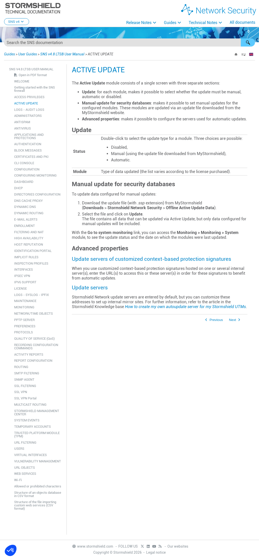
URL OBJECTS (24, 467)
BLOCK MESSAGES (28, 150)
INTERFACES (23, 269)
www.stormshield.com (92, 546)
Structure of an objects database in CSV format (37, 494)
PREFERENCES (24, 326)
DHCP (18, 188)
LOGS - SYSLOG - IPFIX (31, 295)
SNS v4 (16, 22)
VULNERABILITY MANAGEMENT (37, 461)
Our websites (177, 546)
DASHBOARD (23, 182)
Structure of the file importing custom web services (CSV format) (35, 505)
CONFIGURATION (26, 169)
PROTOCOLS (23, 332)
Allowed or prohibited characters (37, 486)
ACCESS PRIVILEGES (29, 97)
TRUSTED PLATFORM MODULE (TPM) (37, 434)
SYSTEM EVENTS (26, 420)
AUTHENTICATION (27, 144)
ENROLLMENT (24, 226)
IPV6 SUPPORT (25, 282)
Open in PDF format (33, 75)
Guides (170, 22)
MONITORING (24, 307)
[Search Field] (129, 42)
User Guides (27, 54)
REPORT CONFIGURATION (33, 360)
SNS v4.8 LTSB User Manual (62, 54)
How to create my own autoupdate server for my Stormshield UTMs (185, 306)
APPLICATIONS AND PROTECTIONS (29, 136)
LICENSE (20, 288)
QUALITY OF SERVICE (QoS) (34, 338)
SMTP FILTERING (26, 373)
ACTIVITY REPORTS (28, 354)
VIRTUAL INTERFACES (30, 455)
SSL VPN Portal (25, 398)
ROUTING (21, 367)
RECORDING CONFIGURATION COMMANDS (36, 346)
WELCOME (21, 81)
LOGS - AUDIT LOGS (29, 110)
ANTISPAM (22, 122)
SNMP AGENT (24, 379)
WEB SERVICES (25, 474)
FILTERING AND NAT (29, 232)
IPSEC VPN (22, 276)
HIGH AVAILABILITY (28, 238)
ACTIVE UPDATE (26, 103)
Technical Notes (203, 22)
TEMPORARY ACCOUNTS (32, 426)
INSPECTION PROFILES (31, 263)
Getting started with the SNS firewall (34, 89)
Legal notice (156, 552)
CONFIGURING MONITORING (35, 175)
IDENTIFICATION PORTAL (33, 251)
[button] (248, 42)
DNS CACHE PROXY (28, 201)
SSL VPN (20, 392)
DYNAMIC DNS (25, 207)
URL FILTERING (25, 442)
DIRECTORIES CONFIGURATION (37, 194)
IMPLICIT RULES (26, 257)
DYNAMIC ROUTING (29, 213)
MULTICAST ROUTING (30, 404)
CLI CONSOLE (24, 163)
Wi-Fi (18, 480)
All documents (242, 22)
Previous (216, 320)
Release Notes (139, 22)
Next (232, 320)
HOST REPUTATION (28, 244)
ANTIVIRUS (22, 128)
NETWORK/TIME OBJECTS (33, 313)
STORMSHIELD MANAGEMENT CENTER (36, 412)
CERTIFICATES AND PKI (31, 157)
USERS (19, 448)
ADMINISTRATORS (28, 116)
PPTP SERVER (24, 320)
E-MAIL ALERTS (25, 219)
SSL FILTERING (25, 386)
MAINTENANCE (25, 301)
